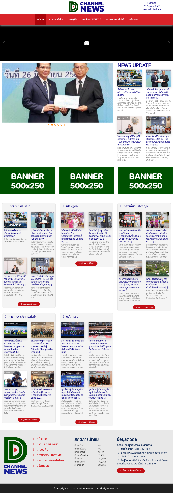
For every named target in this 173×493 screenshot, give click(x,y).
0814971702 (138, 457)
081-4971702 (142, 449)
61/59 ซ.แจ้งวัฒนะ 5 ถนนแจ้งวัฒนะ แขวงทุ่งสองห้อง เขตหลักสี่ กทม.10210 (142, 462)
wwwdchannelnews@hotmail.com (148, 453)
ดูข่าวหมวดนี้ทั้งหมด (28, 304)
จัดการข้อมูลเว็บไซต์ (130, 471)
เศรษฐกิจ (40, 449)
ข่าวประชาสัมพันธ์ (45, 444)
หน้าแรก (39, 439)
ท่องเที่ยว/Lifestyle (47, 455)
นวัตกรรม (40, 465)
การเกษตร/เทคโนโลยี (48, 460)
